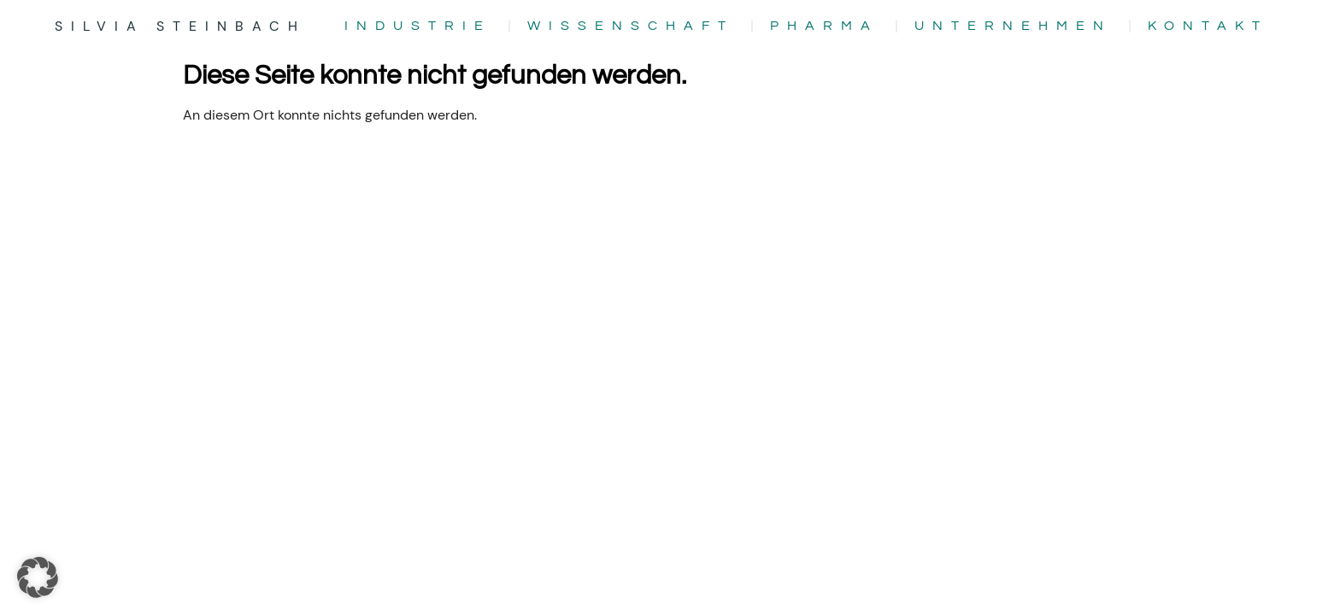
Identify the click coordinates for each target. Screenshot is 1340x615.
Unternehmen (1013, 25)
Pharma (824, 25)
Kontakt (1208, 25)
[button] (37, 577)
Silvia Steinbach (180, 26)
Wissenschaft (630, 25)
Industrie (417, 25)
